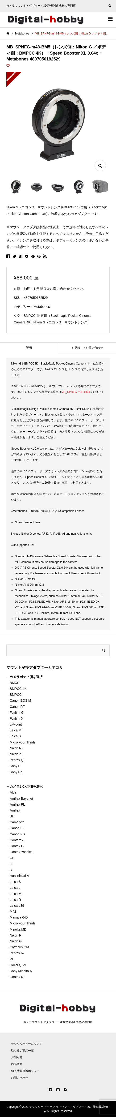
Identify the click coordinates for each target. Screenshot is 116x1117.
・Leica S (13, 736)
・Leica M (13, 730)
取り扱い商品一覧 (22, 1050)
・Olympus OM (17, 947)
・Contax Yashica (19, 852)
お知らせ (16, 1057)
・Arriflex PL (15, 804)
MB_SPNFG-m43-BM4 (75, 392)
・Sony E (13, 766)
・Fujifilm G (15, 712)
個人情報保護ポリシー (25, 1071)
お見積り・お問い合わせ (87, 347)
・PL (10, 959)
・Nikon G (14, 941)
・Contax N (14, 977)
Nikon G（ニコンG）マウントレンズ (60, 322)
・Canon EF (15, 828)
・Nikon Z (13, 754)
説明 (29, 347)
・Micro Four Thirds (20, 742)
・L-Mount (14, 724)
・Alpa (11, 792)
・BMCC (12, 683)
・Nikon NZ (14, 748)
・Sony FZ (14, 772)
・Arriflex (13, 810)
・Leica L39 (15, 905)
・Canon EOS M (18, 700)
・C (9, 864)
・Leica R (13, 900)
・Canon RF (15, 707)
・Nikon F (13, 935)
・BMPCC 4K (16, 689)
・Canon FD (15, 834)
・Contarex (14, 840)
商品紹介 (16, 1064)
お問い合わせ (19, 1077)
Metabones (41, 307)
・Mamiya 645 (17, 917)
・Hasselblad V (17, 876)
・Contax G (15, 846)
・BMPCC (14, 694)
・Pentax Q (14, 760)
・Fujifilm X (14, 718)
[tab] (29, 347)
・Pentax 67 (15, 953)
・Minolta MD (16, 929)
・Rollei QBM (16, 965)
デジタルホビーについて (26, 1043)
